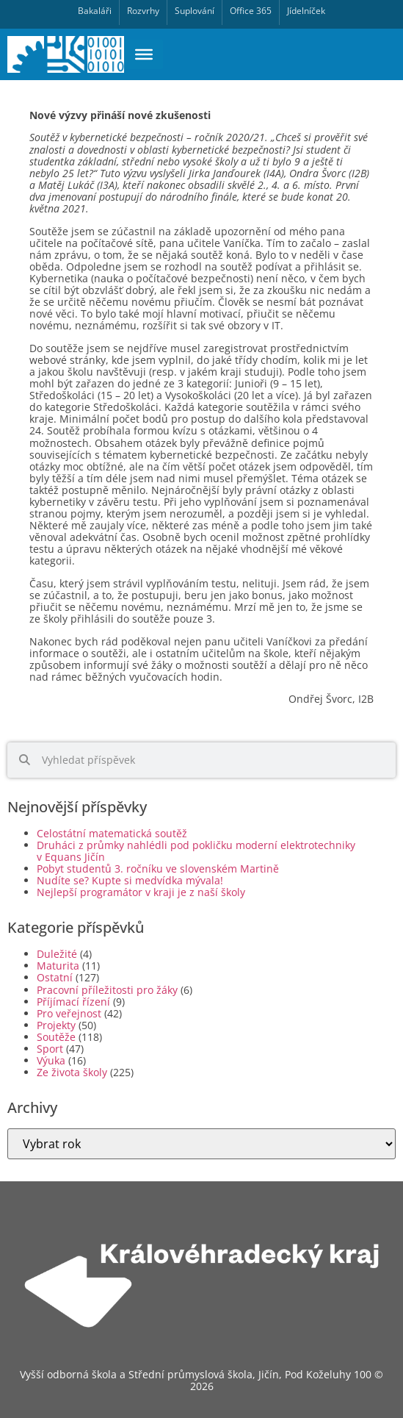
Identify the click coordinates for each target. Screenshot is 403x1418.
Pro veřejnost (69, 1013)
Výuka (51, 1060)
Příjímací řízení (73, 1002)
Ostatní (55, 977)
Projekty (56, 1025)
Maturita (58, 966)
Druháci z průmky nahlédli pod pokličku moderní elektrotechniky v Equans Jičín (196, 851)
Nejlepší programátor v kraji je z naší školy (141, 892)
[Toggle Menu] (144, 54)
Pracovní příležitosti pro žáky (107, 990)
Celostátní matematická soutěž (119, 833)
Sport (50, 1049)
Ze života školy (72, 1072)
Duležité (57, 954)
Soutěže (56, 1037)
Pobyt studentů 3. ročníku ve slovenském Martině (158, 868)
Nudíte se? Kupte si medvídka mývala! (130, 880)
